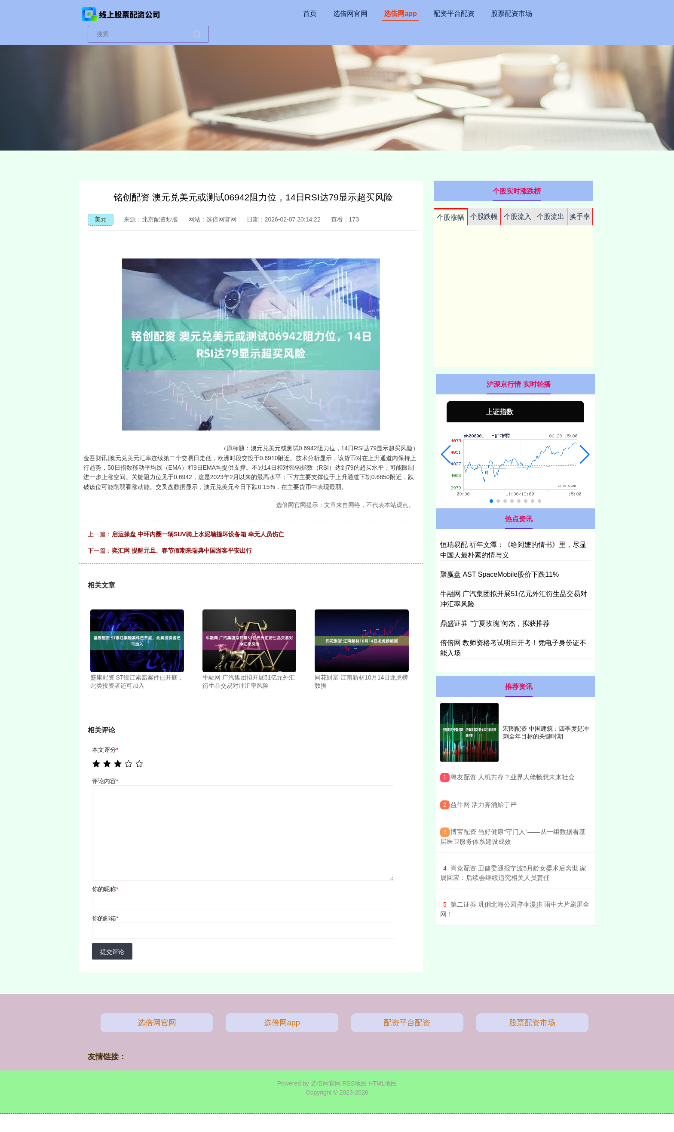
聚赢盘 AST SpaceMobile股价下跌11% (499, 574)
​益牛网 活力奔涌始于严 (483, 804)
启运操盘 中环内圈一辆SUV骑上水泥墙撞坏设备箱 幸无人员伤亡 (198, 534)
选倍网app (400, 13)
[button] (446, 454)
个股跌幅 (484, 216)
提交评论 (112, 951)
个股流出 (550, 216)
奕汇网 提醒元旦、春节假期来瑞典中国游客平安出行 (182, 550)
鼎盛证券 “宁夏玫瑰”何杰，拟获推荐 (495, 623)
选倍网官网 (350, 13)
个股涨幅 (450, 217)
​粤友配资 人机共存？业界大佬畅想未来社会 (512, 777)
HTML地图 (382, 1083)
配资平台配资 (454, 13)
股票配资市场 (511, 13)
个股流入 (517, 216)
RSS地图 (354, 1083)
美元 (101, 219)
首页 (310, 13)
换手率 (580, 216)
